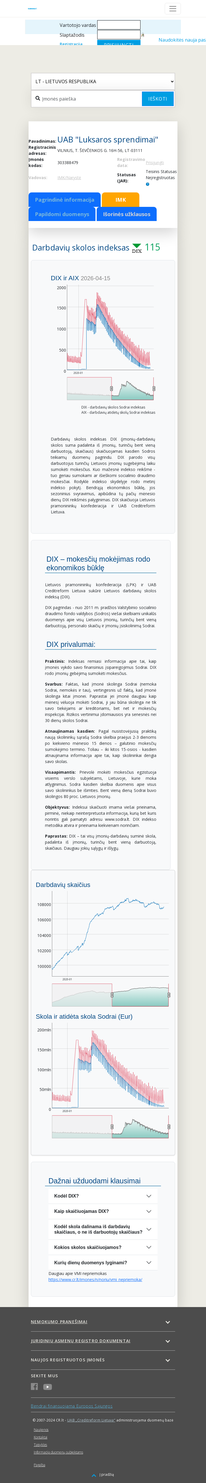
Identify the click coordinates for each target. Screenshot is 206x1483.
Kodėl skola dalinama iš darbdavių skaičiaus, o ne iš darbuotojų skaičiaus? (98, 1229)
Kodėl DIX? (66, 1196)
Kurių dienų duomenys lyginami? (90, 1262)
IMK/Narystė (69, 177)
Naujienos (41, 1429)
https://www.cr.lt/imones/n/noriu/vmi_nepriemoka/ (95, 1279)
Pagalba (39, 1464)
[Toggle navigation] (173, 8)
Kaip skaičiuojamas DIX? (81, 1211)
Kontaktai (40, 1437)
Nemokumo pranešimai (59, 1321)
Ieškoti (157, 99)
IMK (120, 199)
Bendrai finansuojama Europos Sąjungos (72, 1406)
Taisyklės (40, 1444)
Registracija (71, 44)
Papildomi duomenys (62, 214)
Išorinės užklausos (126, 214)
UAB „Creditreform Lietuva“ (91, 1420)
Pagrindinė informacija (64, 199)
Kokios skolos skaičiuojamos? (87, 1247)
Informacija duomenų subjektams (58, 1452)
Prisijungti (155, 162)
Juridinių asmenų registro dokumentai (80, 1340)
